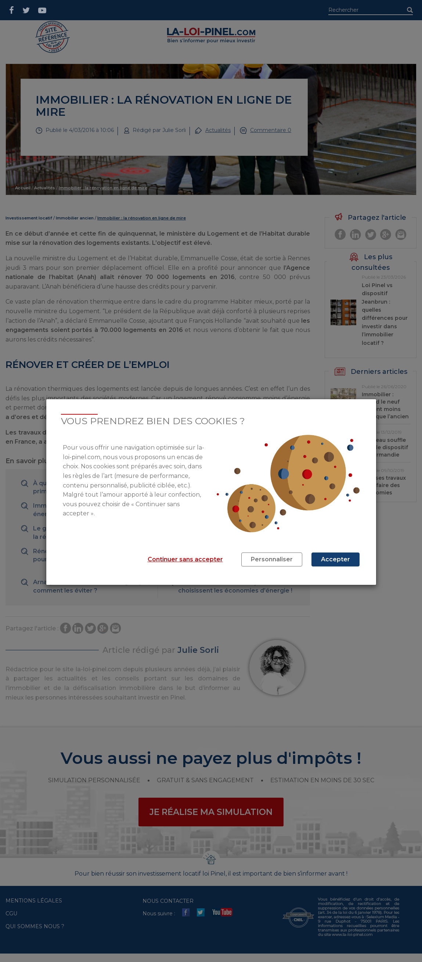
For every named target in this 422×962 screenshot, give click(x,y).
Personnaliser (272, 559)
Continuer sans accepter (185, 559)
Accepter (335, 559)
